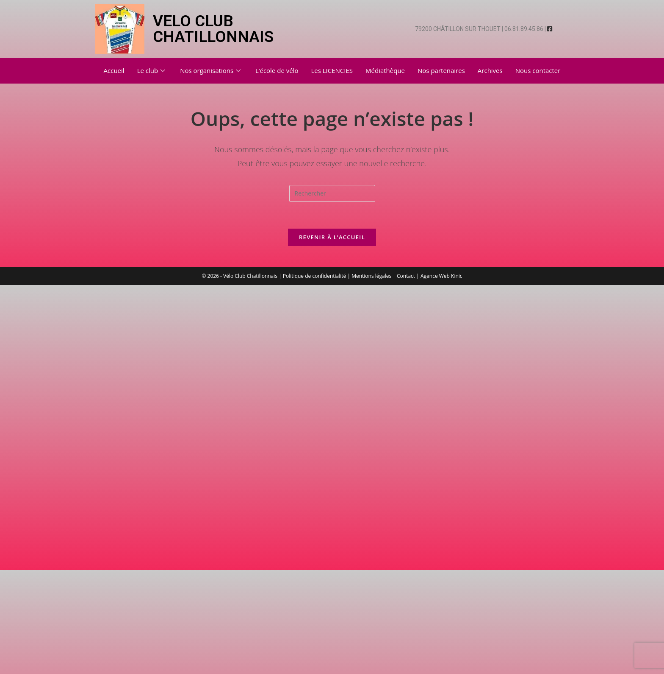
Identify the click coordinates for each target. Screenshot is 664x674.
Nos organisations (211, 70)
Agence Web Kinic (441, 276)
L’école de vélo (276, 70)
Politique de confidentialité (314, 276)
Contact (406, 276)
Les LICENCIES (332, 70)
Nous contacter (538, 70)
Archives (490, 70)
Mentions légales (371, 276)
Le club (152, 70)
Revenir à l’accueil (332, 237)
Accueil (114, 70)
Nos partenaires (441, 70)
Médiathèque (385, 70)
